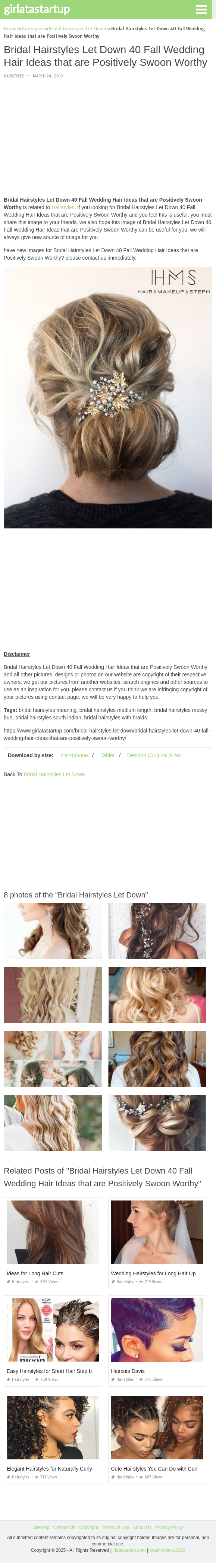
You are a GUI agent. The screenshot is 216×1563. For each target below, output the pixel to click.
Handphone (74, 755)
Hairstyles (14, 76)
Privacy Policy (169, 1527)
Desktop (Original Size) (154, 755)
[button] (201, 9)
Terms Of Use (115, 1527)
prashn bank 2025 (167, 1550)
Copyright (88, 1527)
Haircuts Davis (128, 1371)
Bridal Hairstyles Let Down (54, 774)
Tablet (107, 755)
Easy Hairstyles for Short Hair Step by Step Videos (65, 1371)
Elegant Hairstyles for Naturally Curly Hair (55, 1469)
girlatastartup (37, 8)
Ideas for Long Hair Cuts (35, 1273)
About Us (142, 1527)
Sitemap (41, 1527)
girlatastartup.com (127, 1550)
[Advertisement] (108, 138)
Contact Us (64, 1527)
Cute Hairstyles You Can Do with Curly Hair (161, 1469)
